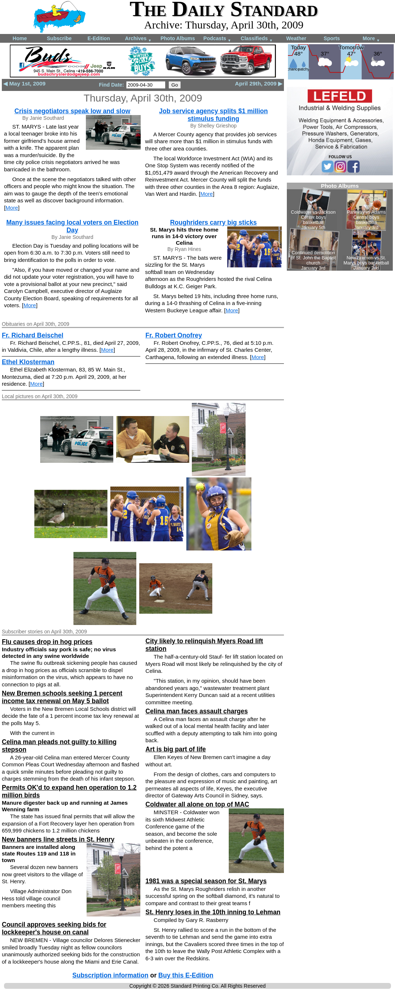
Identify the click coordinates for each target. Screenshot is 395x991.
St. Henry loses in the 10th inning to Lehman (213, 912)
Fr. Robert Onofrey (173, 335)
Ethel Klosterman (28, 362)
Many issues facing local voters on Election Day (72, 226)
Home (20, 38)
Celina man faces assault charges (196, 711)
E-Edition (99, 38)
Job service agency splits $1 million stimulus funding (213, 114)
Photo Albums (177, 38)
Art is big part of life (175, 749)
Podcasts (217, 38)
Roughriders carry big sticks (213, 222)
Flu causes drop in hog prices (47, 641)
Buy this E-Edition (185, 975)
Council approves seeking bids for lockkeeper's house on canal (54, 928)
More (371, 38)
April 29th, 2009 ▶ (258, 83)
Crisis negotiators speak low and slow (72, 111)
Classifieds (257, 38)
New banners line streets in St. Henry (58, 839)
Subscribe (59, 38)
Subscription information (110, 975)
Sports (332, 38)
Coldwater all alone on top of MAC (197, 804)
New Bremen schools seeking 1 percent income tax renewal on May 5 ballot (62, 697)
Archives (138, 38)
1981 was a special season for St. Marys (206, 881)
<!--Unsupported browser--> (340, 227)
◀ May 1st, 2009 (24, 83)
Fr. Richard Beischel (32, 335)
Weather (296, 38)
